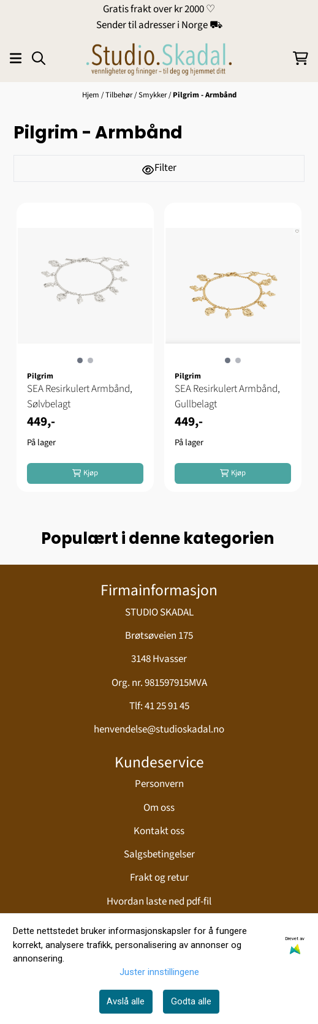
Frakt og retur (159, 877)
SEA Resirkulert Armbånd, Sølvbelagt (79, 397)
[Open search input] (38, 58)
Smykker (153, 94)
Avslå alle (126, 1001)
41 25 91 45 (167, 706)
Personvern (159, 784)
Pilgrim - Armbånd (205, 94)
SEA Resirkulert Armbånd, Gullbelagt (227, 397)
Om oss (159, 807)
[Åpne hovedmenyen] (15, 58)
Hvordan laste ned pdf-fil (159, 901)
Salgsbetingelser (159, 854)
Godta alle (191, 1001)
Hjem (91, 94)
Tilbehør (119, 94)
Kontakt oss (159, 831)
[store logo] (158, 58)
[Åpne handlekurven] (300, 58)
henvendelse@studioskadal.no (159, 729)
